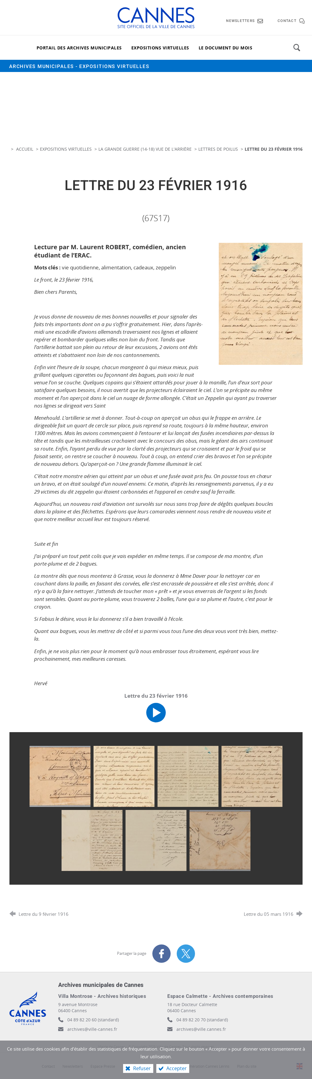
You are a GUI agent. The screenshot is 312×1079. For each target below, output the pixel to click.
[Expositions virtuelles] (160, 47)
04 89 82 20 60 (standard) (93, 1020)
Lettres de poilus (218, 149)
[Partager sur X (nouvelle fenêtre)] (186, 953)
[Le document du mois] (226, 47)
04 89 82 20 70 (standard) (202, 1020)
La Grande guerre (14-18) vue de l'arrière (145, 149)
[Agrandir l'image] (261, 303)
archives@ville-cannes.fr (92, 1029)
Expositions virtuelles (66, 149)
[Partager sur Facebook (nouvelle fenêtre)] (161, 953)
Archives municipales (79, 66)
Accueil (25, 149)
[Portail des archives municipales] (79, 47)
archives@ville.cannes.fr (201, 1029)
